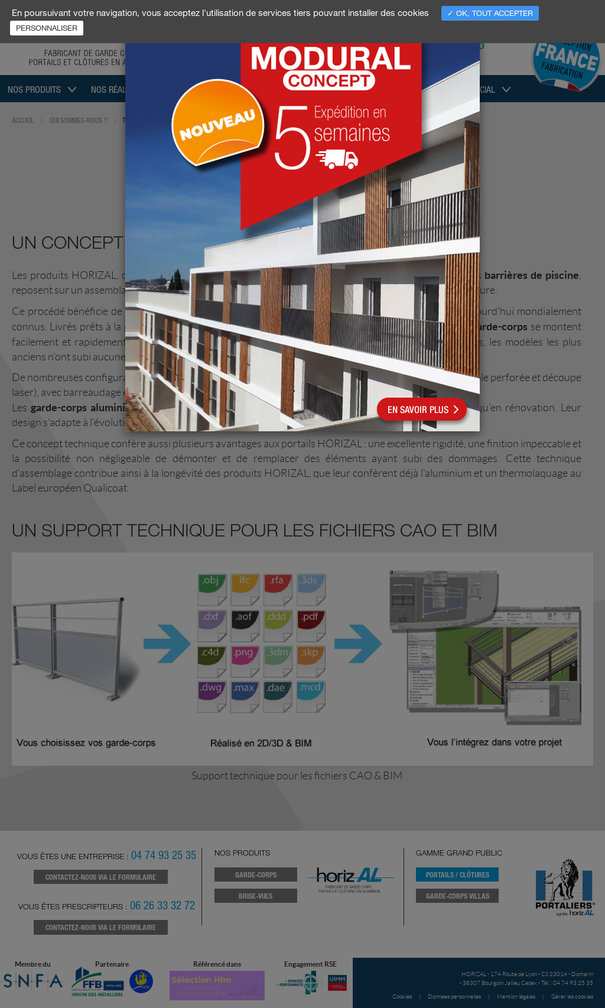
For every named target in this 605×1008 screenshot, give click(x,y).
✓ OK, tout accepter (490, 13)
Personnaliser (46, 27)
